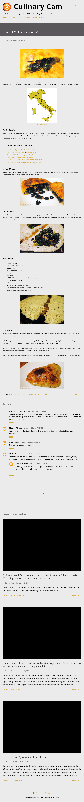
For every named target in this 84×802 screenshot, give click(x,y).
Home (5, 17)
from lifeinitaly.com (42, 124)
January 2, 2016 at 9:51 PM (38, 463)
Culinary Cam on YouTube (34, 17)
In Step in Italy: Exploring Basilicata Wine (29, 162)
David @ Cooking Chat (17, 411)
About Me (16, 17)
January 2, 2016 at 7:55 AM (32, 454)
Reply (11, 423)
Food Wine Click (11, 155)
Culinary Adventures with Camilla (16, 152)
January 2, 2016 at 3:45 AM (36, 411)
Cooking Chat (10, 157)
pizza (40, 395)
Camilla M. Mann (22, 463)
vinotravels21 (14, 442)
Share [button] (76, 395)
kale (36, 395)
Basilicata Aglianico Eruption (25, 155)
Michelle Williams (15, 428)
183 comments (16, 780)
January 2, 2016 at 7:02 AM (33, 428)
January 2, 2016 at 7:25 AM (30, 442)
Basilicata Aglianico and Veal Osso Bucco (30, 159)
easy (31, 395)
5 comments (15, 690)
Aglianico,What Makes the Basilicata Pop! (27, 150)
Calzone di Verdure (31, 152)
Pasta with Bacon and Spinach (24, 157)
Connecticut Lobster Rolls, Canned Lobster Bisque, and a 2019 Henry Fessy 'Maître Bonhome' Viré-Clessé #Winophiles (42, 664)
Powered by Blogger (42, 793)
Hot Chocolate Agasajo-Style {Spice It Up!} (25, 757)
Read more (76, 596)
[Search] (75, 4)
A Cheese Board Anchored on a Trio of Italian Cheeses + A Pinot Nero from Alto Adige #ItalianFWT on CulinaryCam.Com (41, 576)
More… (52, 17)
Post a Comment (17, 596)
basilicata (24, 395)
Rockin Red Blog (11, 162)
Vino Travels (10, 150)
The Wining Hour (11, 159)
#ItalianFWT (14, 395)
